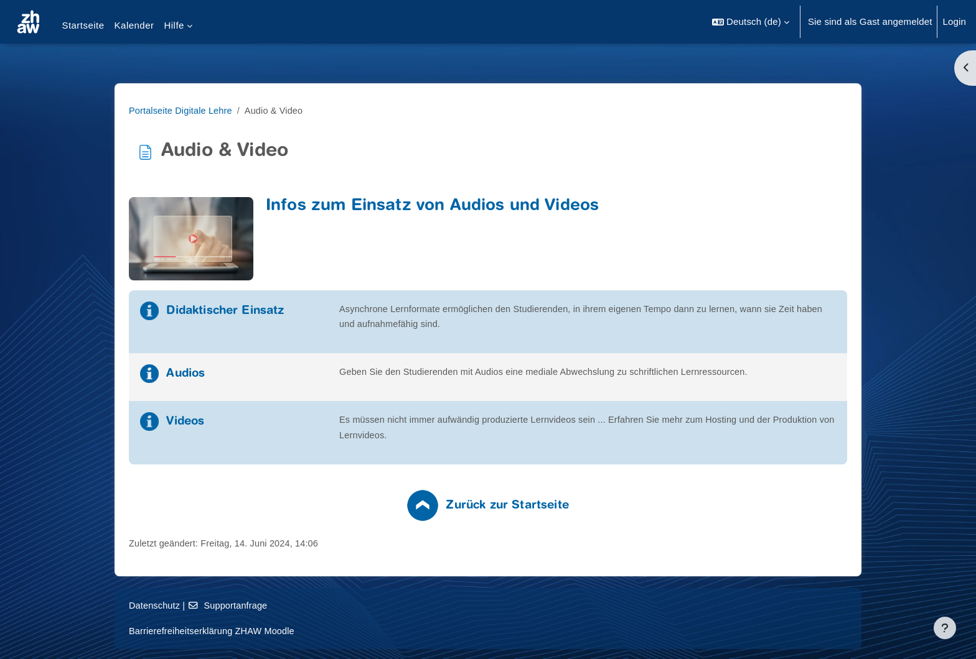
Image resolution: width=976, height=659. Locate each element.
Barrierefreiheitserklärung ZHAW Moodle (294, 630)
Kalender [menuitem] (134, 25)
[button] (750, 22)
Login (954, 21)
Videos (265, 424)
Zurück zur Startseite (586, 508)
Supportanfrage (309, 606)
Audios (265, 375)
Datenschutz (234, 606)
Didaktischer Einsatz (305, 311)
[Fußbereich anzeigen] (945, 628)
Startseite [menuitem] (83, 25)
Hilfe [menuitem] (174, 25)
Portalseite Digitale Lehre (261, 110)
